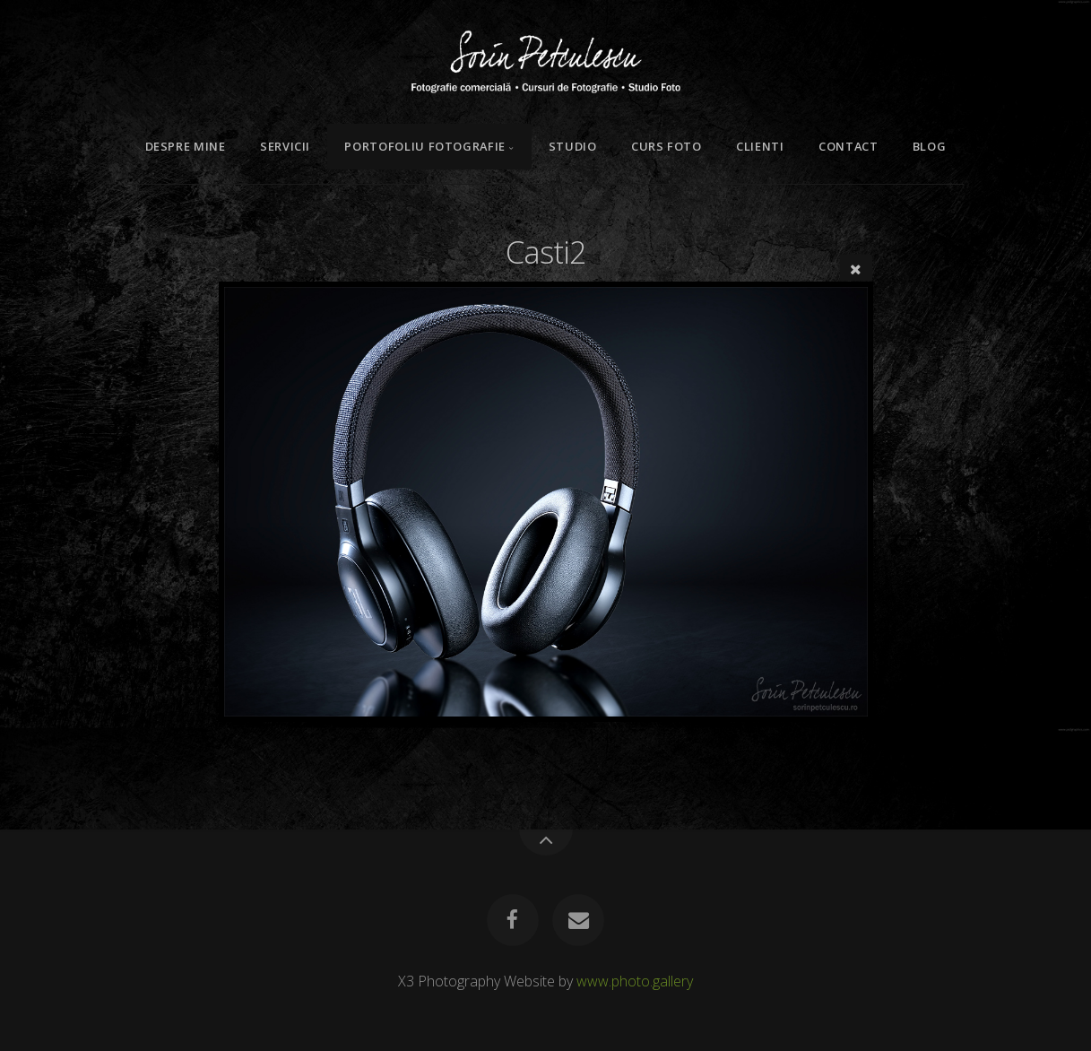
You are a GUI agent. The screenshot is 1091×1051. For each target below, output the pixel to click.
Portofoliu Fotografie (424, 146)
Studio (573, 146)
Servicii (285, 146)
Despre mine (185, 146)
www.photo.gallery (634, 981)
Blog (930, 146)
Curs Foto (666, 146)
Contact (848, 146)
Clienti (760, 146)
